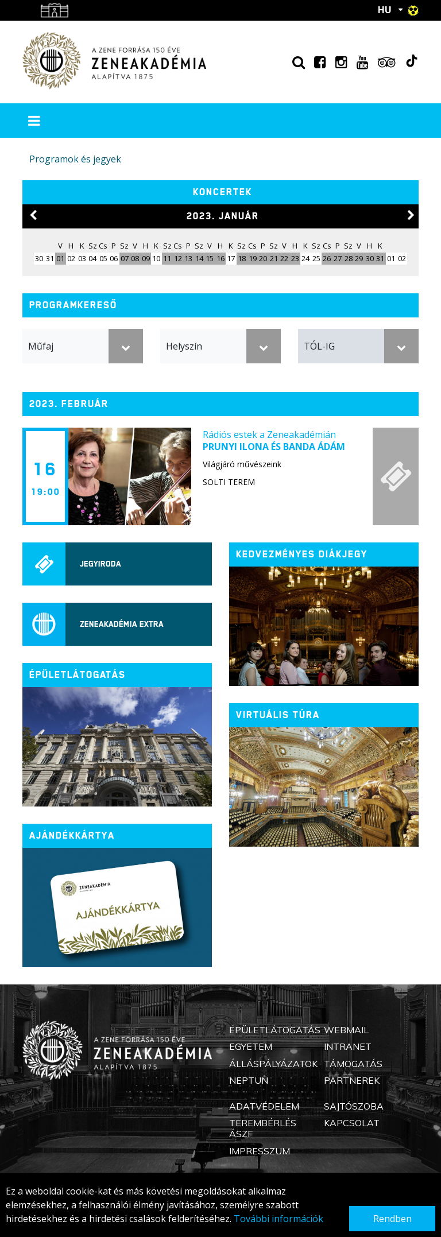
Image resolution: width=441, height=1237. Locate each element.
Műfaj (40, 346)
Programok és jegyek (75, 159)
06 (114, 258)
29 (359, 258)
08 (135, 258)
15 (210, 258)
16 (220, 258)
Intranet (348, 1046)
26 (327, 258)
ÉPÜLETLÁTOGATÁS (77, 674)
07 (125, 258)
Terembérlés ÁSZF (262, 1128)
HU (385, 9)
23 (295, 258)
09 (146, 258)
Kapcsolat (352, 1123)
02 (71, 258)
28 (349, 258)
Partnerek (352, 1080)
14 (199, 258)
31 (380, 258)
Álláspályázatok (273, 1063)
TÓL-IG (319, 346)
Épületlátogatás (274, 1030)
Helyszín (184, 346)
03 (82, 258)
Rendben (392, 1218)
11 (167, 258)
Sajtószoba (354, 1106)
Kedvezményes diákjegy (302, 554)
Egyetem (250, 1046)
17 (231, 258)
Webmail (346, 1030)
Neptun (248, 1080)
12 (178, 258)
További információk (278, 1218)
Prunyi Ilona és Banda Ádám (274, 446)
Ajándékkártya (72, 835)
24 (305, 258)
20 (263, 258)
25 (316, 258)
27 (338, 258)
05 (103, 258)
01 (60, 258)
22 (284, 258)
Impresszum (259, 1151)
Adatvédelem (264, 1106)
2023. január (223, 216)
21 (274, 258)
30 (370, 258)
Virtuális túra (278, 714)
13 (188, 258)
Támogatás (353, 1063)
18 (242, 258)
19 (253, 258)
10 (156, 258)
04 (92, 258)
